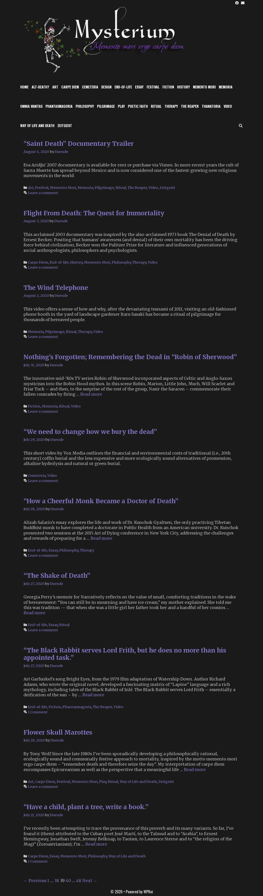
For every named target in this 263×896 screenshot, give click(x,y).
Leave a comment (43, 193)
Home (24, 86)
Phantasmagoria (59, 106)
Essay (139, 86)
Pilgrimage (106, 106)
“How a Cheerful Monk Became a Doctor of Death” (101, 501)
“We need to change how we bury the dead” (90, 432)
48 (78, 880)
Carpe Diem (70, 86)
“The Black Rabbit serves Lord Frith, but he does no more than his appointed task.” (125, 654)
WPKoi (148, 891)
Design (106, 86)
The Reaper (190, 106)
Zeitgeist (65, 125)
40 (68, 880)
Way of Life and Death (37, 125)
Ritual (156, 106)
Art (55, 86)
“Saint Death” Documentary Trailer (79, 144)
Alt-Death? (40, 86)
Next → (89, 880)
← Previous (35, 880)
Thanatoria (211, 106)
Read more (91, 394)
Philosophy (85, 106)
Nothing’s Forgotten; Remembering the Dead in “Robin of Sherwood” (130, 357)
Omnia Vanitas (31, 106)
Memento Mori (204, 86)
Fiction (168, 86)
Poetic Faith (138, 106)
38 (56, 880)
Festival (153, 86)
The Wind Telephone (56, 288)
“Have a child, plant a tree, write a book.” (86, 807)
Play (121, 106)
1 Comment (38, 712)
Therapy (171, 106)
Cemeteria (90, 86)
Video (228, 106)
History (183, 86)
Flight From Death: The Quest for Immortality (94, 213)
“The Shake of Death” (57, 576)
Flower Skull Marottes (58, 732)
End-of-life (123, 86)
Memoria (226, 86)
